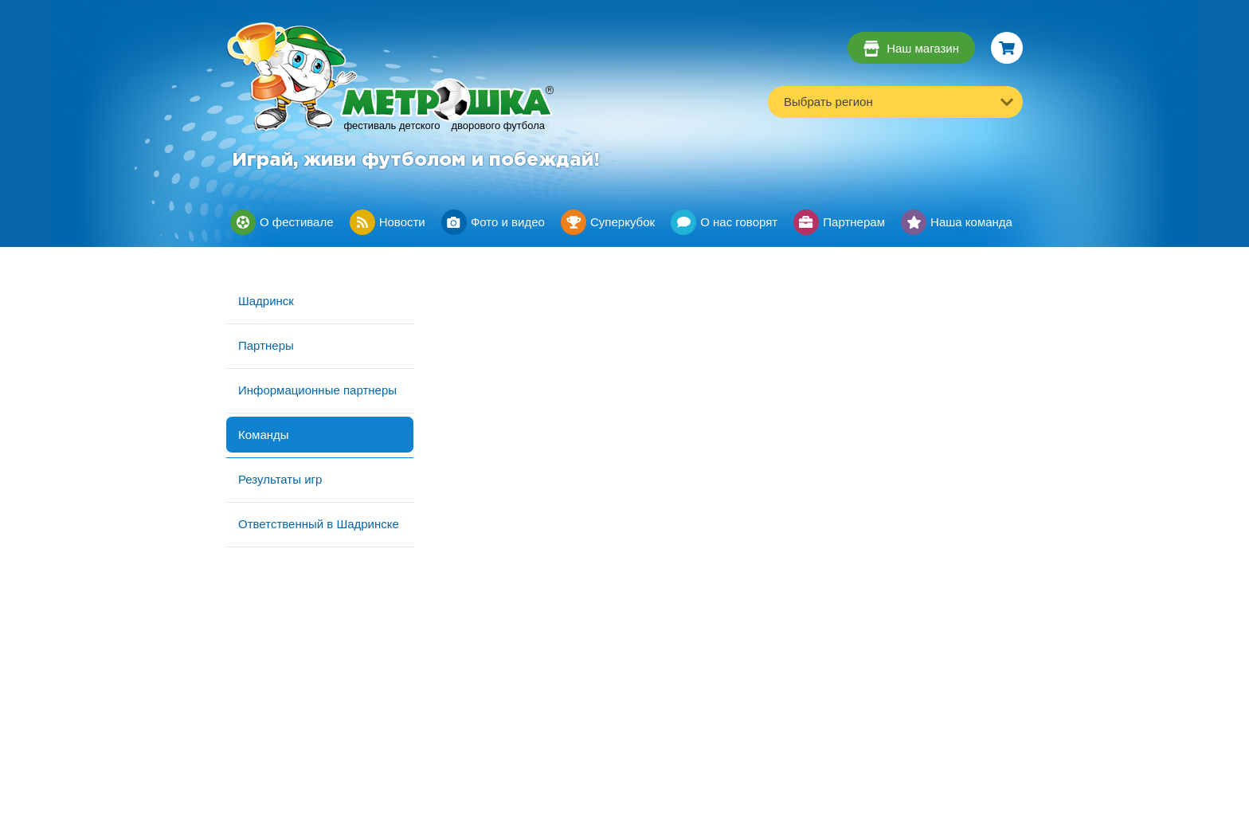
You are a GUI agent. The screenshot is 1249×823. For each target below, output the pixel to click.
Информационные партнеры (317, 390)
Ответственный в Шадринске (318, 524)
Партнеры (266, 345)
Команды (263, 434)
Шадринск (266, 301)
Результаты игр (280, 479)
